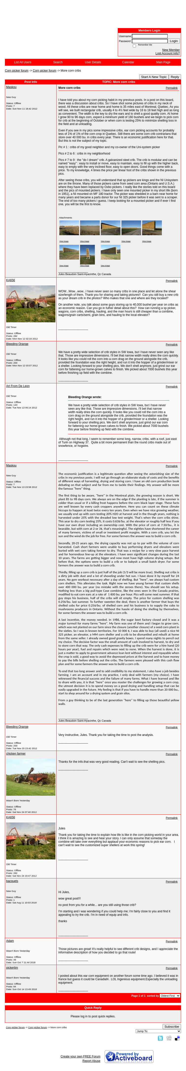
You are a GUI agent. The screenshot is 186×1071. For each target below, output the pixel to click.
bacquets (12, 881)
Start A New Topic (154, 77)
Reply (175, 77)
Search (58, 62)
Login (174, 41)
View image (63, 241)
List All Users (22, 62)
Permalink (172, 87)
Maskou (11, 87)
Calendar (128, 62)
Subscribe (172, 1026)
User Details (93, 62)
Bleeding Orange (17, 344)
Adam (10, 941)
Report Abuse (92, 1061)
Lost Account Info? (167, 53)
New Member (171, 50)
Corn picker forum (16, 70)
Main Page (163, 62)
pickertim (12, 967)
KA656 (10, 280)
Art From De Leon (18, 386)
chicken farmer (16, 753)
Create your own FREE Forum (80, 1056)
